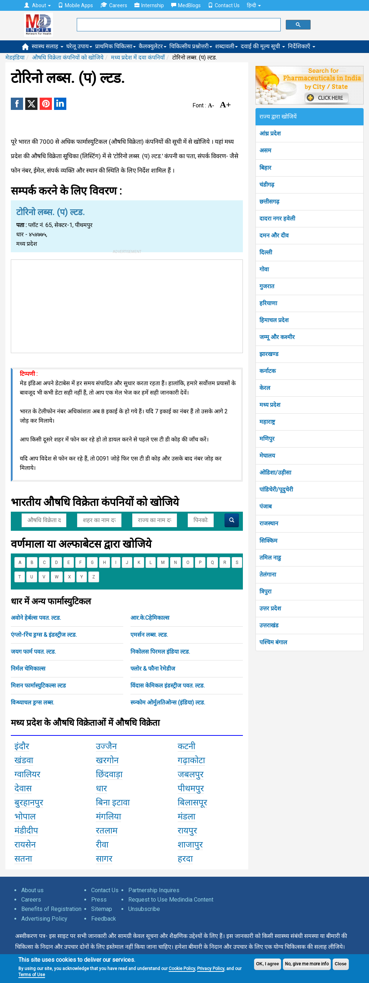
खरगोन (107, 760)
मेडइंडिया (15, 57)
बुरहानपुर (28, 802)
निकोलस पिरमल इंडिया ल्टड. (160, 651)
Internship (149, 5)
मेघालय (267, 455)
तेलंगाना (267, 574)
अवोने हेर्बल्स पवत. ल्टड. (36, 617)
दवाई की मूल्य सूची (263, 46)
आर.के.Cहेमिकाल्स (149, 617)
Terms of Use (31, 974)
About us (32, 890)
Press (99, 899)
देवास (23, 788)
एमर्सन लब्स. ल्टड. (149, 634)
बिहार (265, 167)
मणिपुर (267, 438)
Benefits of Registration (51, 909)
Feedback (103, 918)
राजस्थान (268, 523)
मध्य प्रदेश (269, 404)
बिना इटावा (113, 802)
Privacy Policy (210, 968)
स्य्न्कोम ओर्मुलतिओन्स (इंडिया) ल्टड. (167, 702)
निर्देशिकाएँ (301, 46)
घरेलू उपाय (79, 46)
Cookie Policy (182, 968)
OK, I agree (267, 963)
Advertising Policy (44, 918)
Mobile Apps (75, 5)
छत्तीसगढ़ (269, 201)
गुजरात (266, 286)
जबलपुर (191, 774)
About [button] (37, 5)
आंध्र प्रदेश (270, 133)
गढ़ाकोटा (191, 760)
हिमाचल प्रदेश (274, 320)
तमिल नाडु (270, 557)
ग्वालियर (27, 774)
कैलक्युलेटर (152, 46)
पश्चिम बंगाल (273, 642)
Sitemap (101, 909)
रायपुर (187, 831)
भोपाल (25, 816)
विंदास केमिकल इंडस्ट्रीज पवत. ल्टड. (167, 685)
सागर (104, 859)
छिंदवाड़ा (109, 774)
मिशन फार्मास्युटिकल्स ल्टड (38, 685)
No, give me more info (307, 963)
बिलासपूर (192, 802)
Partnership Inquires (153, 890)
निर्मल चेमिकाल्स (28, 668)
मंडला (186, 816)
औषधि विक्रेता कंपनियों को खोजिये (67, 57)
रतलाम (106, 831)
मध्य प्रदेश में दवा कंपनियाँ (138, 57)
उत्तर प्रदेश (270, 608)
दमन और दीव (274, 235)
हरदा (185, 859)
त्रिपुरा (265, 591)
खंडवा (23, 760)
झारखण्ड (269, 354)
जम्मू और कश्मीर (277, 337)
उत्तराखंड (269, 625)
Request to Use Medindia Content (170, 899)
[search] (178, 25)
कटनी (186, 746)
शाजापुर (190, 845)
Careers (113, 5)
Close (341, 963)
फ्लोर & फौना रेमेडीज (152, 668)
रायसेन (25, 845)
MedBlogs (186, 5)
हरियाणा (268, 303)
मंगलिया (108, 816)
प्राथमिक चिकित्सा (115, 46)
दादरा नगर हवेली (277, 218)
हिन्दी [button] (254, 5)
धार (101, 788)
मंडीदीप (26, 831)
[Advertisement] (127, 305)
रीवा (102, 845)
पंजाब (265, 506)
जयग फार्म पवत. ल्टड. (33, 651)
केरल (264, 387)
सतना (23, 859)
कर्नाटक (267, 371)
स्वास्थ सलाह (47, 46)
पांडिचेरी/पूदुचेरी (276, 489)
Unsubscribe (144, 909)
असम (265, 150)
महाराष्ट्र (267, 421)
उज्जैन (106, 746)
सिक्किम (268, 540)
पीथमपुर (191, 788)
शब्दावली (226, 46)
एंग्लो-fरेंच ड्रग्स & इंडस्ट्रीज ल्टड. (44, 634)
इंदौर (21, 746)
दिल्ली (265, 252)
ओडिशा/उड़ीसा (275, 472)
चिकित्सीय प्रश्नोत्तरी (190, 46)
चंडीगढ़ (266, 184)
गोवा (264, 269)
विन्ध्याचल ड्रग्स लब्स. (32, 702)
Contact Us (224, 5)
